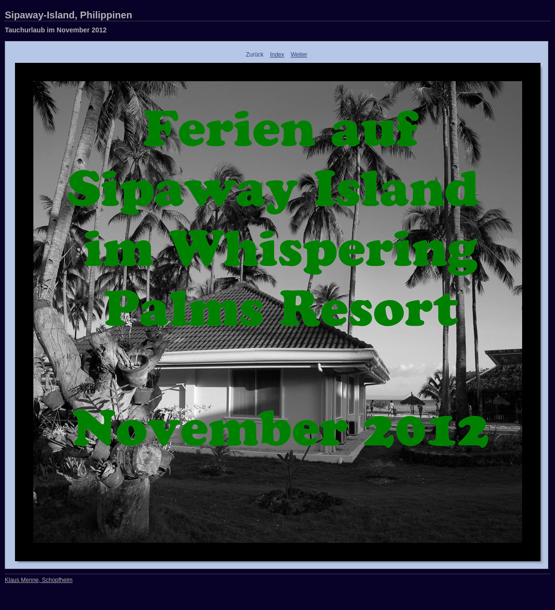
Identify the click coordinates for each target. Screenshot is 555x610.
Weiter (299, 54)
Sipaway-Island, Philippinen (68, 15)
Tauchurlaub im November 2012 (56, 30)
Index (277, 54)
